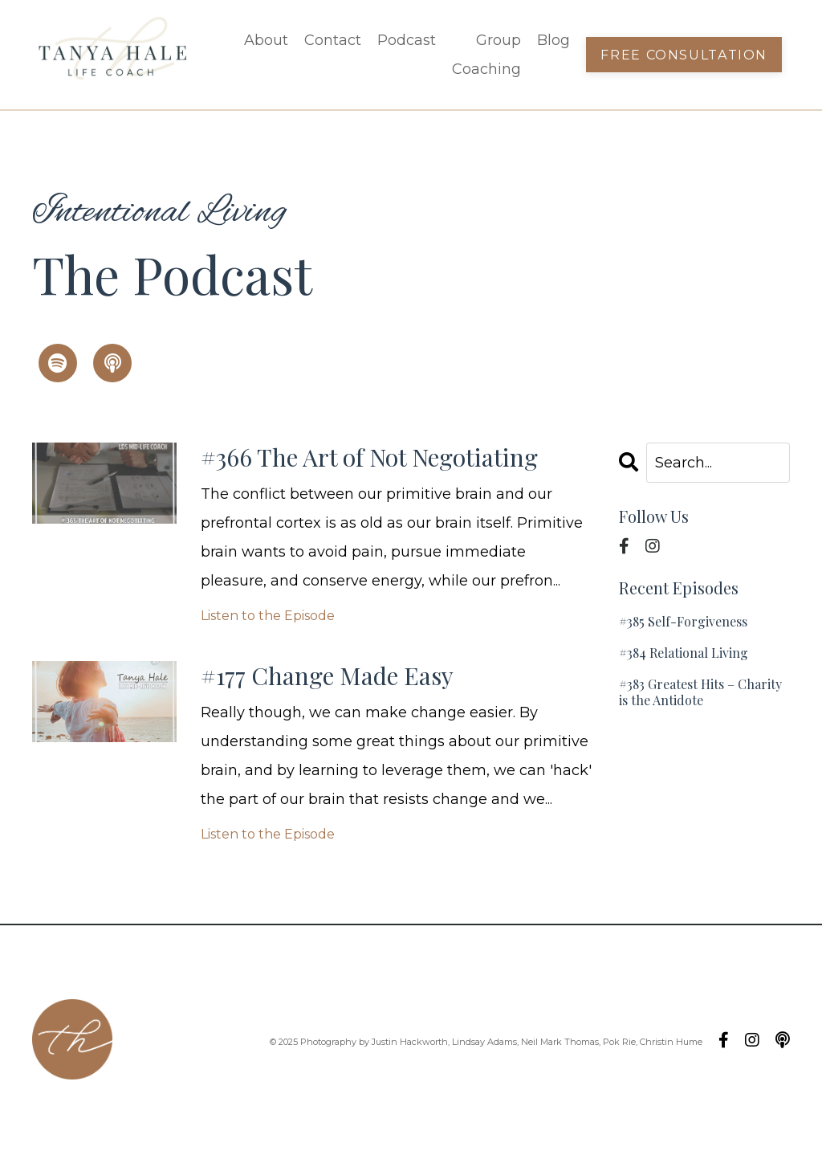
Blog (553, 40)
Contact (332, 40)
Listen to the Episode (268, 615)
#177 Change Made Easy (327, 675)
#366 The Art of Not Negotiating (369, 457)
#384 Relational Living (683, 652)
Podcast (406, 40)
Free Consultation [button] (683, 55)
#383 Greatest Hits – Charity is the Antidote (700, 691)
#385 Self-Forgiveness (683, 621)
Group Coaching (486, 54)
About (266, 40)
